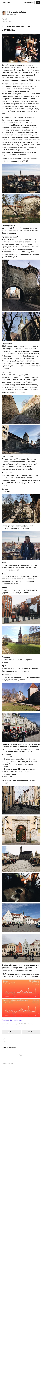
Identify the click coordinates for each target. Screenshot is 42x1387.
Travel (4, 19)
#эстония (5, 1020)
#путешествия (16, 1020)
